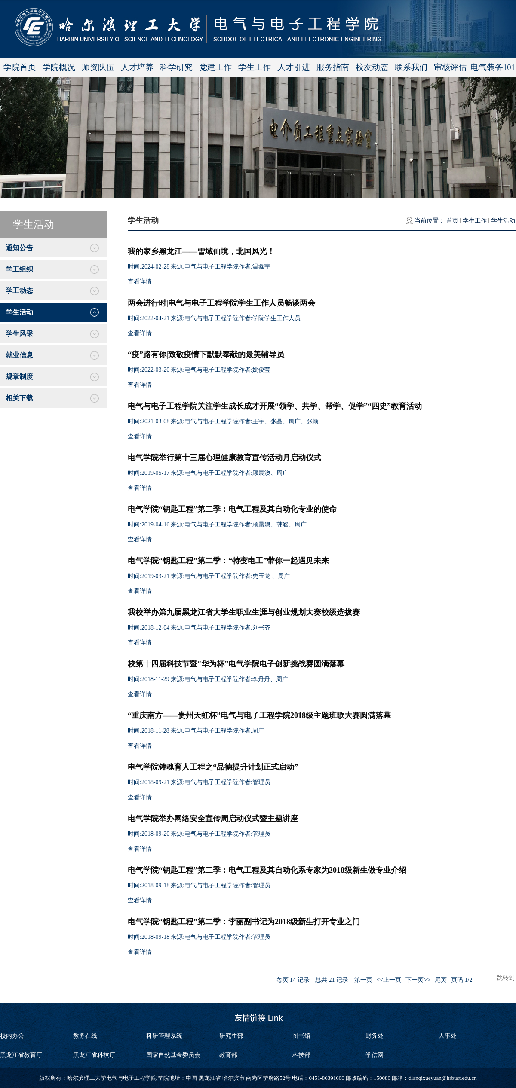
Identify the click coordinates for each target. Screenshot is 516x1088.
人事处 (448, 1036)
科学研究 (176, 67)
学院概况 (59, 67)
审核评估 (450, 67)
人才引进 (293, 67)
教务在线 (85, 1036)
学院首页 (19, 67)
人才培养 (137, 67)
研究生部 (231, 1036)
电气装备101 (492, 67)
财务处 (375, 1036)
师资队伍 (98, 67)
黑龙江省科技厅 (94, 1055)
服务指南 (332, 67)
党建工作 (215, 67)
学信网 (375, 1055)
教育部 (228, 1055)
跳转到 (506, 978)
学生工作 (254, 67)
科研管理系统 (164, 1036)
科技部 (301, 1055)
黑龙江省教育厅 (21, 1055)
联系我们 (411, 67)
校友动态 (372, 67)
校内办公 (12, 1036)
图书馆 (301, 1036)
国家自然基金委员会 (173, 1055)
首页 (452, 220)
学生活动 (503, 220)
